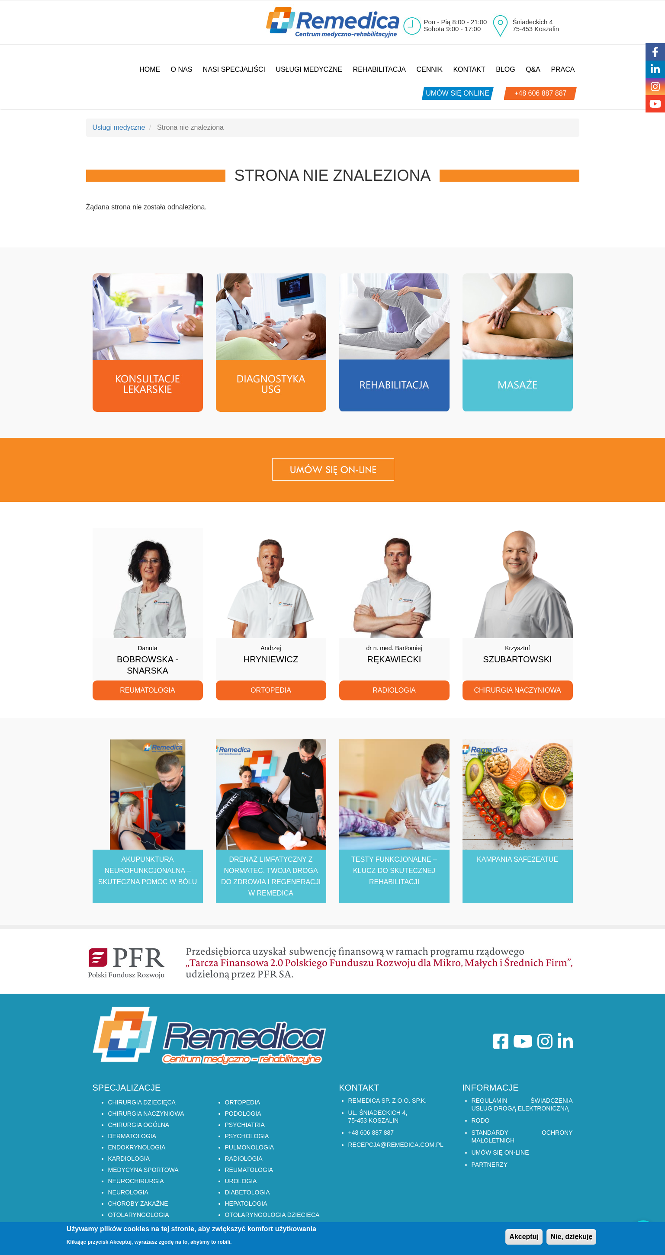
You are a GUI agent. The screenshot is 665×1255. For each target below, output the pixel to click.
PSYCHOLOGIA (247, 1136)
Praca (563, 69)
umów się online (457, 93)
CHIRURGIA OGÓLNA (139, 1124)
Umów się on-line (500, 1152)
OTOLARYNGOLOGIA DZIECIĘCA (272, 1214)
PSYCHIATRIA (245, 1124)
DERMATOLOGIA (132, 1136)
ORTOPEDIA (242, 1102)
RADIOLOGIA (244, 1158)
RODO (481, 1120)
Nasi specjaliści (234, 69)
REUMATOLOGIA (249, 1169)
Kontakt (469, 69)
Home (149, 69)
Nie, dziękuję (571, 1237)
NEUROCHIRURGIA (136, 1181)
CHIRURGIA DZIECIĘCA (142, 1102)
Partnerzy (490, 1164)
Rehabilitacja (379, 69)
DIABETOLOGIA (247, 1192)
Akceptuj (524, 1237)
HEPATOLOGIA (246, 1203)
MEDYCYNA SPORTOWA (143, 1169)
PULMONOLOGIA (249, 1147)
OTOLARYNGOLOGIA (138, 1214)
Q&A (533, 69)
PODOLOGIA (243, 1113)
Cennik (429, 69)
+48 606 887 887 (540, 93)
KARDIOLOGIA (129, 1158)
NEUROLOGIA (128, 1192)
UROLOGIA (241, 1181)
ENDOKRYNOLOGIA (137, 1147)
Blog (505, 69)
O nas (182, 69)
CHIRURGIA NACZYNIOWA (146, 1113)
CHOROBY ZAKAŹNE (138, 1203)
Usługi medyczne (309, 69)
